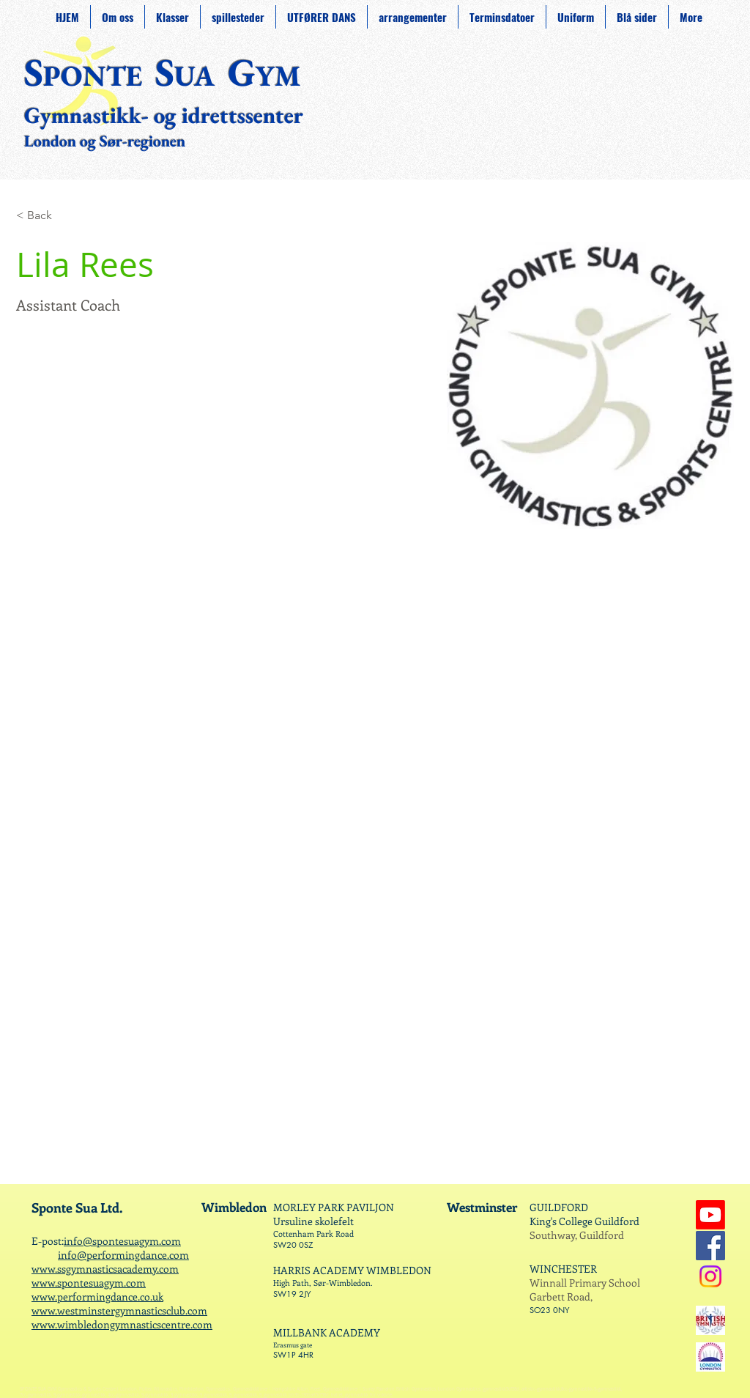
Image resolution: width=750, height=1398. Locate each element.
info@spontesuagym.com (122, 1241)
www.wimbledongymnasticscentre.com (121, 1324)
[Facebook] (710, 1245)
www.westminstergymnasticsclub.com (119, 1310)
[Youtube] (710, 1214)
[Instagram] (710, 1276)
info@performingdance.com (123, 1255)
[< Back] (45, 215)
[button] (238, 17)
